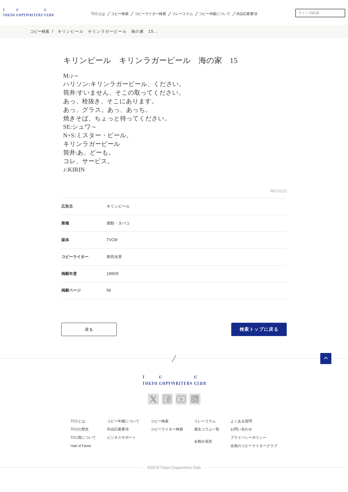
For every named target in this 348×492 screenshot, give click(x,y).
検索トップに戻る (259, 328)
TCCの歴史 (80, 429)
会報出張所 (203, 441)
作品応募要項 (246, 14)
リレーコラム (182, 14)
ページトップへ (325, 357)
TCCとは (98, 14)
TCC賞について (83, 437)
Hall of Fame (81, 445)
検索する (341, 13)
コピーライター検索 (150, 14)
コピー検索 (119, 14)
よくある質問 (241, 420)
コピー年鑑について (214, 14)
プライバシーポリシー (248, 437)
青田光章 (114, 256)
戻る (89, 328)
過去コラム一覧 (206, 429)
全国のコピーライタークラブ (253, 445)
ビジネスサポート (121, 437)
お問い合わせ (241, 429)
